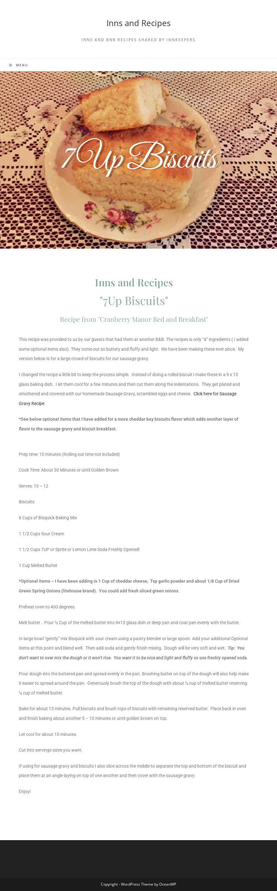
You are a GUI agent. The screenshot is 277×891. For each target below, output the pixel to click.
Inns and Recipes (138, 23)
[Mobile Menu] (18, 65)
